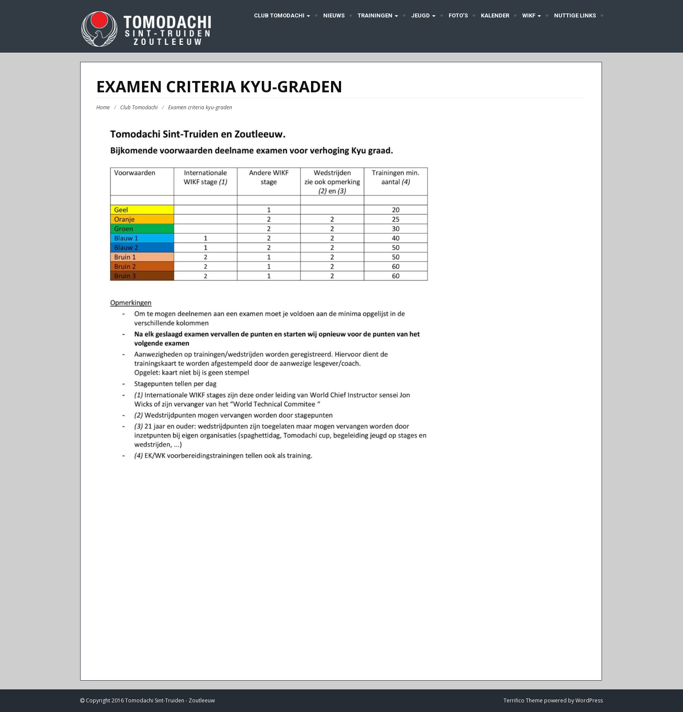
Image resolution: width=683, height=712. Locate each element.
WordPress (589, 700)
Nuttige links (575, 15)
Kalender (495, 15)
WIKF (531, 15)
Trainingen (378, 15)
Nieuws (334, 15)
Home (103, 107)
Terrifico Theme (523, 700)
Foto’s (458, 15)
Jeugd (423, 15)
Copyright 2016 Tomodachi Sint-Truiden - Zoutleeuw (150, 700)
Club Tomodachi (281, 15)
